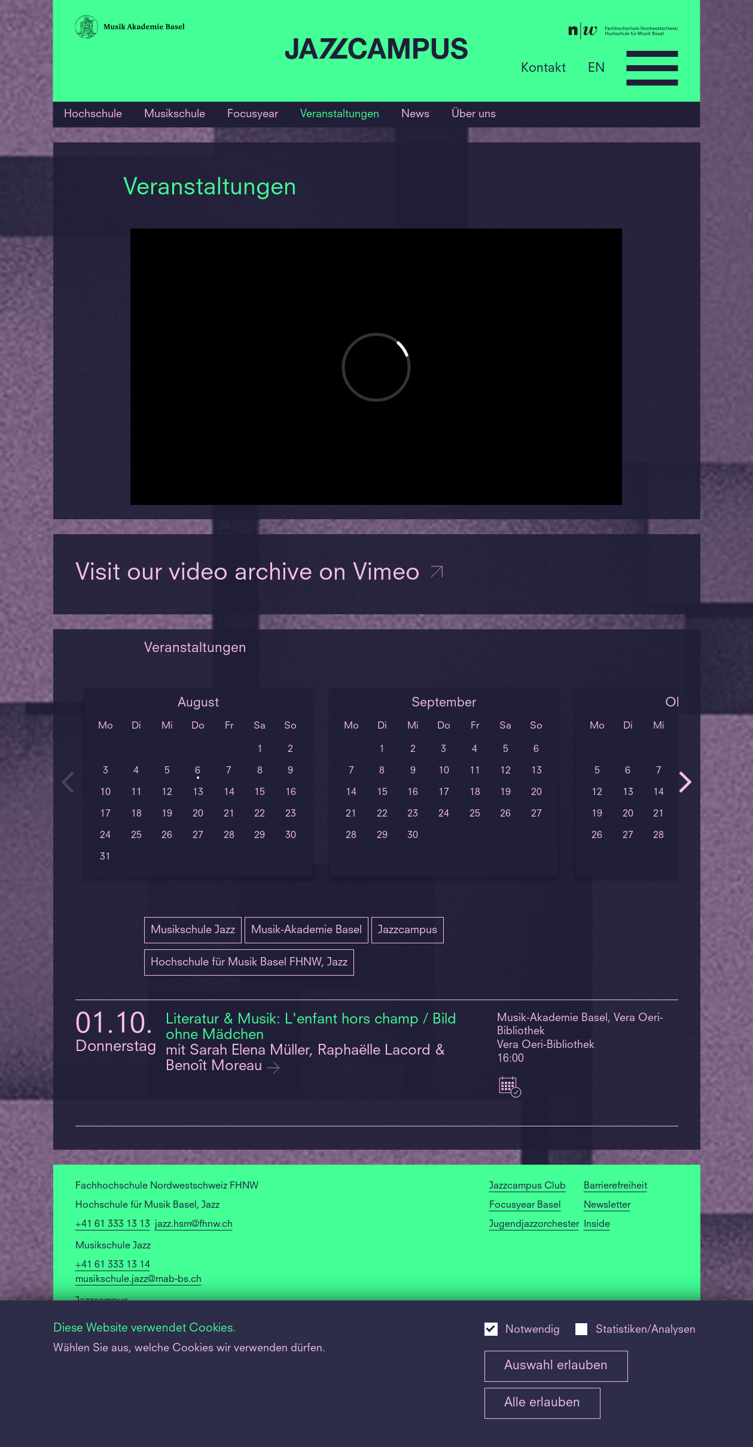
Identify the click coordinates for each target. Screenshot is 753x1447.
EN (596, 68)
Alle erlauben (542, 1403)
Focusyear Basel (525, 1205)
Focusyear (252, 114)
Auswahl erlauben (556, 1366)
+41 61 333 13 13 (112, 1224)
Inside (597, 1224)
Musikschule (174, 114)
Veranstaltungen (339, 114)
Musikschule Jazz (193, 930)
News (415, 114)
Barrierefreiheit (615, 1186)
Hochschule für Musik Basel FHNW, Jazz (249, 962)
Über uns (474, 114)
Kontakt (543, 68)
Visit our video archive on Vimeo (260, 574)
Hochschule (93, 114)
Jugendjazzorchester (534, 1224)
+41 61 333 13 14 (112, 1265)
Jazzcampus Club (527, 1186)
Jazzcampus (407, 930)
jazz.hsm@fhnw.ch (194, 1224)
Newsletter (607, 1205)
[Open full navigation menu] (652, 68)
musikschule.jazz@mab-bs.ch (138, 1279)
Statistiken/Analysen (646, 1330)
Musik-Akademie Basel (306, 930)
